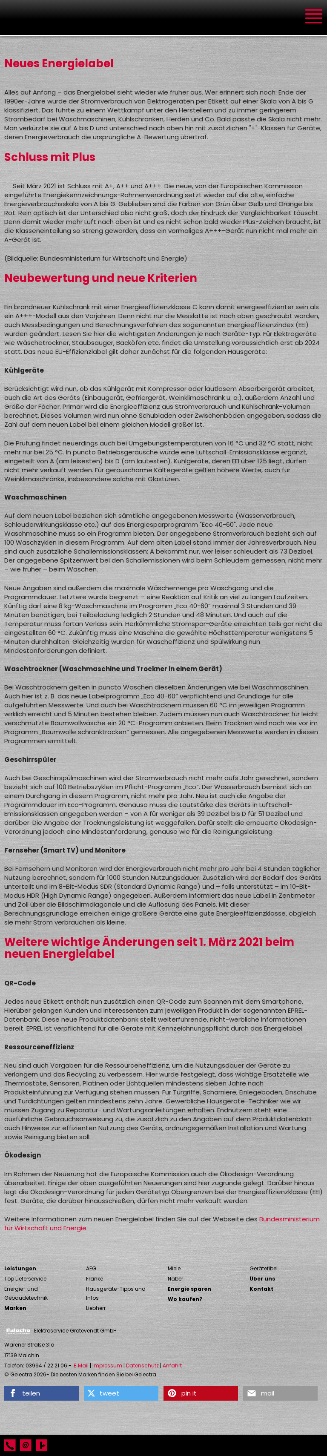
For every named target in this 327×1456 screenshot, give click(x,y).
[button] (41, 1393)
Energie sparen (189, 1288)
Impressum (107, 1365)
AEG (91, 1268)
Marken (15, 1308)
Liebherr (96, 1308)
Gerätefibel (264, 1268)
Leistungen (20, 1268)
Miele (174, 1268)
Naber (175, 1278)
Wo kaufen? (185, 1299)
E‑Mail (81, 1365)
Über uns (262, 1278)
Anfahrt (172, 1365)
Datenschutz (142, 1365)
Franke (94, 1278)
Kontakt (261, 1288)
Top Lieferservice (25, 1278)
